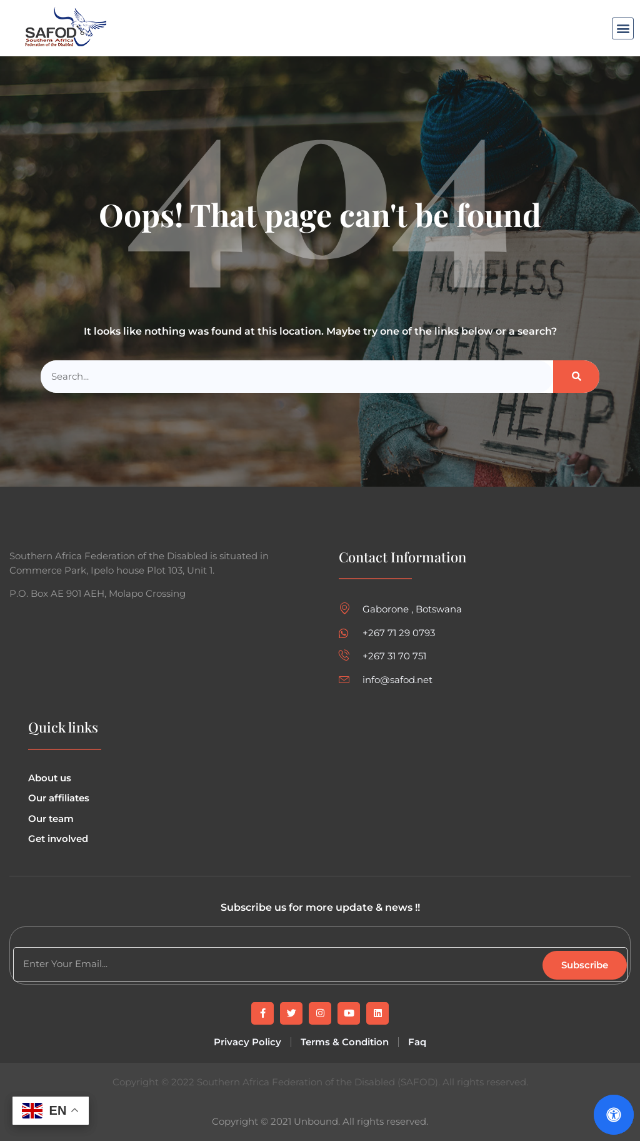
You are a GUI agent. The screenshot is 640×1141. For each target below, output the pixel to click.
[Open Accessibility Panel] (614, 1115)
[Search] (576, 376)
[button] (623, 28)
